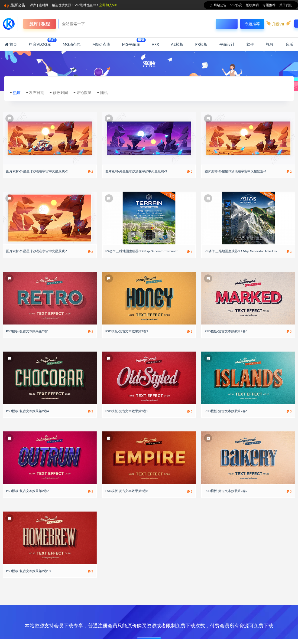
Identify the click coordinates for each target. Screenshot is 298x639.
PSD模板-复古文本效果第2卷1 (27, 331)
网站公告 (219, 5)
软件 (250, 44)
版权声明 (252, 5)
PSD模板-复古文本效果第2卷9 (226, 491)
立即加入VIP (108, 5)
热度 (17, 92)
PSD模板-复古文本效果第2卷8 (126, 491)
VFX (155, 44)
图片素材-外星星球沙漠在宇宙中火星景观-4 (235, 171)
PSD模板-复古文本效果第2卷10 (28, 571)
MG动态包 (71, 44)
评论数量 (84, 92)
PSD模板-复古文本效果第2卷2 (126, 331)
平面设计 (227, 44)
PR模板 (201, 44)
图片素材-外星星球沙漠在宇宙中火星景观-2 (37, 171)
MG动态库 (101, 44)
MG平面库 (131, 42)
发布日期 (36, 92)
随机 (104, 92)
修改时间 (60, 92)
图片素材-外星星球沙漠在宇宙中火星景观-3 (136, 171)
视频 (270, 44)
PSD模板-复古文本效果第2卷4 (27, 411)
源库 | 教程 (39, 23)
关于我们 (285, 5)
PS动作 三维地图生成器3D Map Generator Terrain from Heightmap (151, 251)
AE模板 (177, 44)
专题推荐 (269, 5)
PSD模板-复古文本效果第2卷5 (126, 411)
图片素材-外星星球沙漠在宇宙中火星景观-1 (37, 251)
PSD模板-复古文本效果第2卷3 (226, 331)
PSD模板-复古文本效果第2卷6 (226, 411)
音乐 (289, 44)
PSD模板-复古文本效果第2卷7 (27, 491)
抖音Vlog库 (40, 42)
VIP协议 (236, 5)
